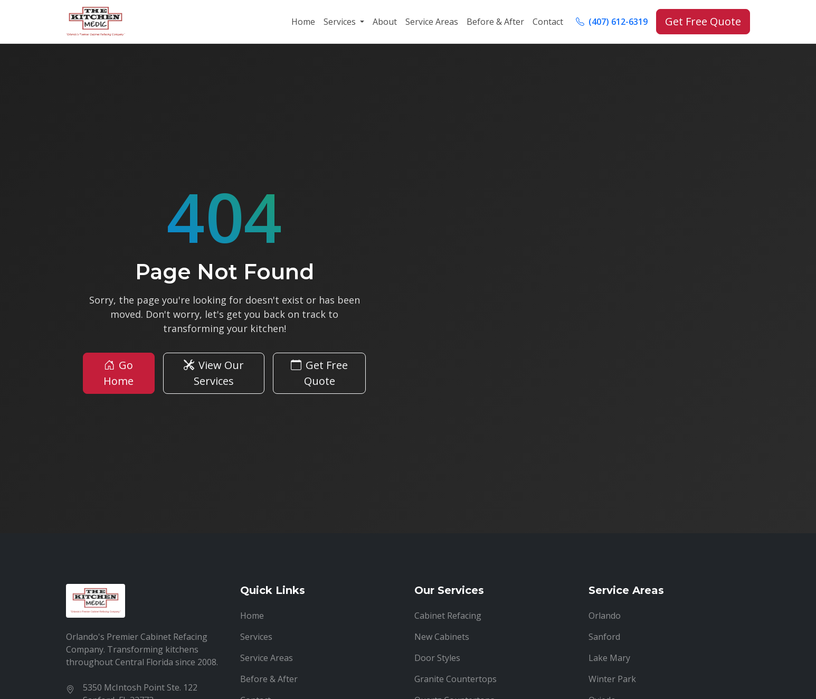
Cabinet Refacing (447, 615)
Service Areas (431, 21)
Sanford (604, 637)
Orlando (605, 615)
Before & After (495, 21)
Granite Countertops (455, 679)
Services (256, 637)
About (385, 21)
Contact (548, 21)
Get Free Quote (703, 21)
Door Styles (437, 658)
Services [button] (341, 21)
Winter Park (612, 679)
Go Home (118, 373)
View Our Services (214, 373)
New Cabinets (441, 637)
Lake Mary (609, 658)
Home (303, 21)
